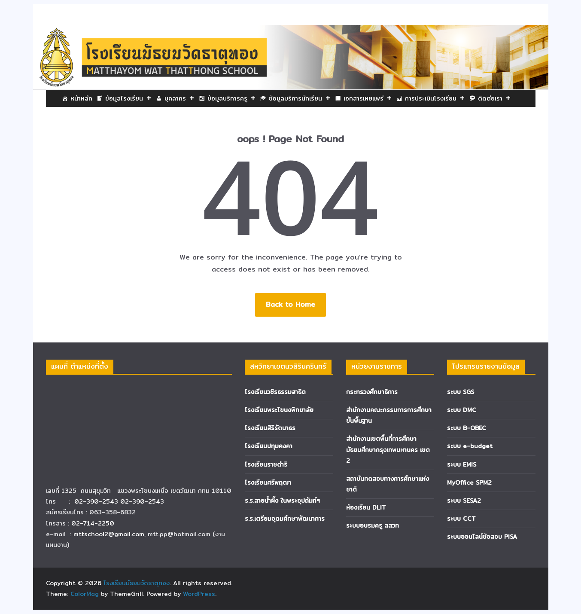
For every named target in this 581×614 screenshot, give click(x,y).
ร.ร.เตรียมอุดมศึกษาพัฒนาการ (285, 518)
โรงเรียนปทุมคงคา (268, 446)
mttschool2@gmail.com (108, 534)
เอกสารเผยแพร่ (368, 98)
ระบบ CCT (461, 518)
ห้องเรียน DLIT (366, 507)
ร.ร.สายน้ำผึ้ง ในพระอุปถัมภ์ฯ (282, 500)
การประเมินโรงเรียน (435, 98)
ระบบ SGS (460, 392)
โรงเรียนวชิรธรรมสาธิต (275, 392)
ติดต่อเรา (494, 98)
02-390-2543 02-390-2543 (120, 501)
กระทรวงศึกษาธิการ (372, 392)
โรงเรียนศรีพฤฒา (268, 482)
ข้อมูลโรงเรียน (128, 98)
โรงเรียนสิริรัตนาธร (270, 428)
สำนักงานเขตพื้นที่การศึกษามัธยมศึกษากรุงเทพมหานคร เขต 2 (388, 449)
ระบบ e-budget (470, 446)
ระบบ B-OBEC (466, 428)
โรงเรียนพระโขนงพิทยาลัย (279, 410)
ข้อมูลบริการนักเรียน (300, 98)
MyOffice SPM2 (469, 482)
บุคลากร (179, 98)
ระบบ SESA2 (464, 500)
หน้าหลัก (81, 98)
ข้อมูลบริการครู (231, 98)
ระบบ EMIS (461, 464)
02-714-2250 (92, 523)
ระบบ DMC (461, 410)
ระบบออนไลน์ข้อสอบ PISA (482, 536)
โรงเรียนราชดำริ (266, 464)
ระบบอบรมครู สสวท (372, 525)
